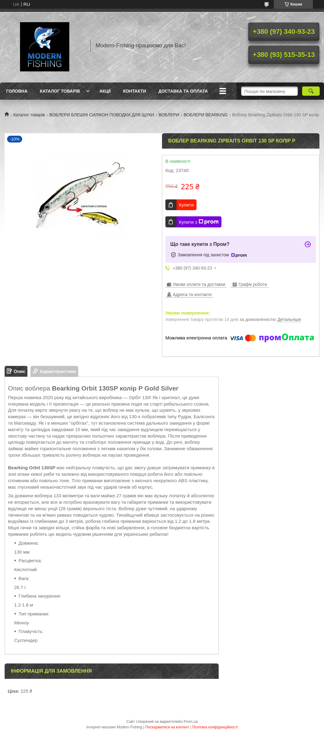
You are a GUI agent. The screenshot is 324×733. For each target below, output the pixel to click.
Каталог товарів (60, 91)
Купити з (199, 222)
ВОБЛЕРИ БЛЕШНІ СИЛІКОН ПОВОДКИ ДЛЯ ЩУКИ (101, 114)
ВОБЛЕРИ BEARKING (206, 114)
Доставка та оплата (183, 91)
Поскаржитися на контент (167, 727)
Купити (186, 204)
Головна (16, 91)
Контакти (134, 91)
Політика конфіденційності (215, 727)
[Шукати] (311, 91)
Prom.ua (191, 721)
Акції (105, 91)
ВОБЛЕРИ (169, 114)
